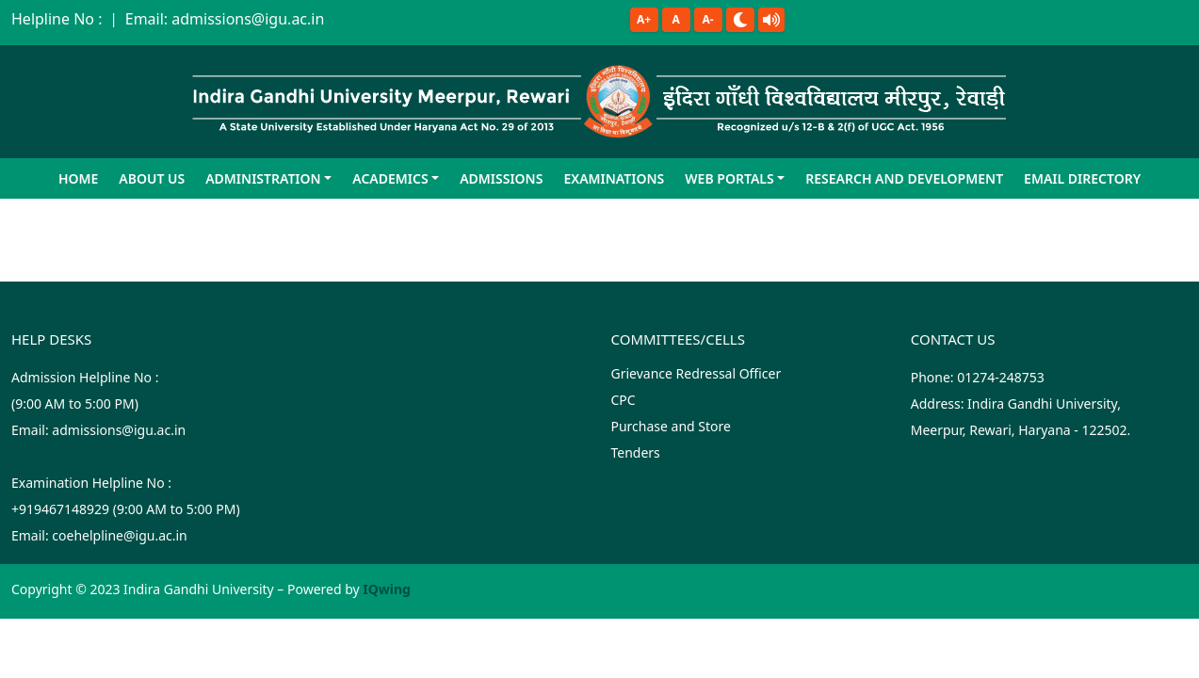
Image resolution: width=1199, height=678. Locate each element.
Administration (263, 178)
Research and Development (904, 178)
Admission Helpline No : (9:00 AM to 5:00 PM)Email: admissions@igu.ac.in (98, 403)
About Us (152, 178)
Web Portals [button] (729, 178)
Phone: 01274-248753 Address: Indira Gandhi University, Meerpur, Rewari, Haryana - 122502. (1021, 403)
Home (78, 178)
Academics (390, 178)
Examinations (613, 178)
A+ (644, 19)
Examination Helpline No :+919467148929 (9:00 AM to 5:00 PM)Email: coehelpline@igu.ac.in (125, 509)
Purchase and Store (670, 426)
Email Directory (1082, 178)
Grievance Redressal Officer (695, 373)
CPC (622, 400)
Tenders (634, 452)
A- (708, 19)
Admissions (501, 178)
